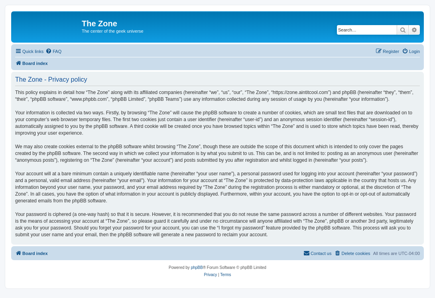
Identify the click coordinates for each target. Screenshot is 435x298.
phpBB (197, 267)
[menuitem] (53, 51)
